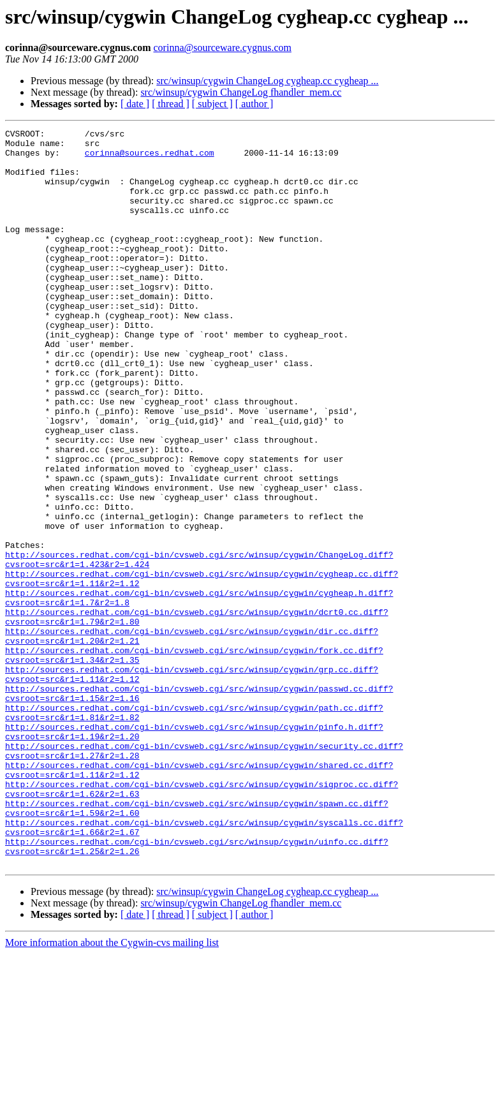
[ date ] (135, 103)
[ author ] (254, 103)
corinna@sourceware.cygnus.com (222, 47)
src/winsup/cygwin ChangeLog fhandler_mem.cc (240, 92)
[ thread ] (170, 103)
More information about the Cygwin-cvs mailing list (112, 1089)
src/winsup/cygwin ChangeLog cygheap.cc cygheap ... (267, 80)
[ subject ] (212, 103)
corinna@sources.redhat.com (149, 158)
